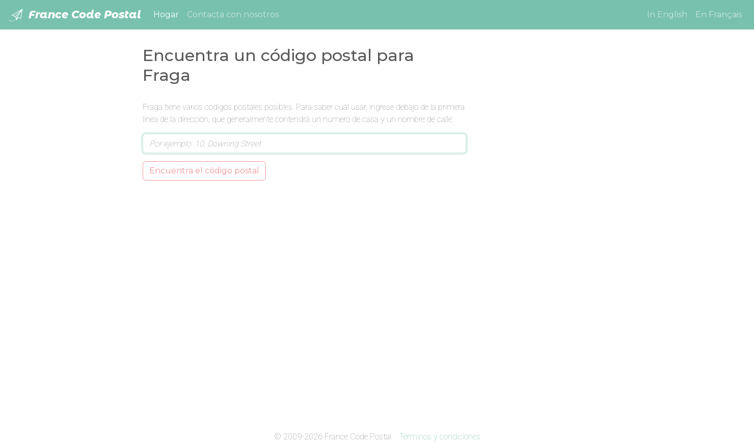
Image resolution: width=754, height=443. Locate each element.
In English (667, 14)
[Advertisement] (546, 253)
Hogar (168, 13)
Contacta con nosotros (233, 14)
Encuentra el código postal (204, 170)
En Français (718, 14)
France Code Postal (74, 15)
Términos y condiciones (439, 436)
